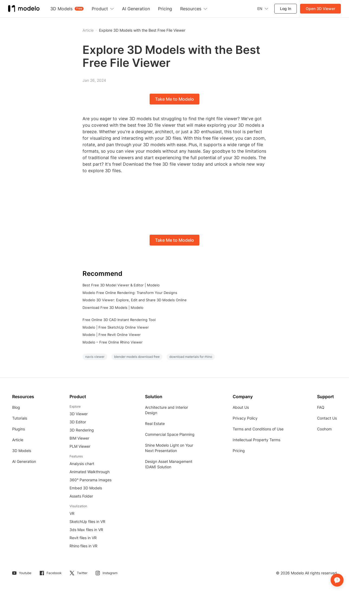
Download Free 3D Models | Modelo (113, 307)
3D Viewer (79, 413)
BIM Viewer (79, 438)
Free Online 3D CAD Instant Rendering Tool (119, 320)
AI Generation (24, 461)
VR (72, 513)
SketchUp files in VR (87, 521)
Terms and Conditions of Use (258, 429)
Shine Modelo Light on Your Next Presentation (169, 448)
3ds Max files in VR (86, 529)
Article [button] (88, 30)
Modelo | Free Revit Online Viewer (112, 334)
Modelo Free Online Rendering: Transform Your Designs (130, 292)
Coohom (324, 429)
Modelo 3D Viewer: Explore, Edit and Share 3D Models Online (135, 300)
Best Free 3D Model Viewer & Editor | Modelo (121, 285)
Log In (285, 8)
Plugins (18, 429)
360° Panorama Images (90, 479)
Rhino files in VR (83, 546)
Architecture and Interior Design (166, 410)
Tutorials (19, 418)
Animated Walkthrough (90, 471)
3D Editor (78, 422)
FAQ (320, 407)
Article (17, 439)
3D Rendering (82, 430)
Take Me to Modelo (174, 99)
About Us (241, 407)
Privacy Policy (245, 418)
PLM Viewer (80, 446)
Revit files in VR (83, 537)
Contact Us (327, 418)
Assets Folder (81, 496)
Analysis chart (82, 463)
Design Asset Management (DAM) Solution (168, 464)
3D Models (21, 450)
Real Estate (155, 423)
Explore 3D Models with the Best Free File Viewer (142, 30)
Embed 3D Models (86, 488)
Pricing (239, 450)
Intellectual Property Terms (256, 439)
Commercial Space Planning (170, 434)
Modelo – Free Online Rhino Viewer (113, 342)
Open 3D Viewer (320, 8)
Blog (16, 407)
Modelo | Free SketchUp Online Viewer (116, 327)
